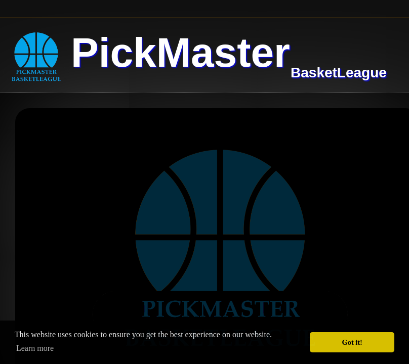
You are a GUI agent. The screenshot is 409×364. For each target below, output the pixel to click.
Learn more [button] (35, 348)
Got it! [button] (352, 342)
